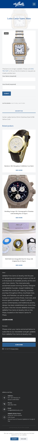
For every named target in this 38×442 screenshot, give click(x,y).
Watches (14, 103)
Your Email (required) (19, 86)
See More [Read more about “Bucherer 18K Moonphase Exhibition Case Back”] (19, 170)
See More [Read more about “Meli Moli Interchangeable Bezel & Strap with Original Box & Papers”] (19, 265)
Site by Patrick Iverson (23, 427)
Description (19, 111)
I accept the (11, 348)
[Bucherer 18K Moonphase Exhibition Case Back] (19, 146)
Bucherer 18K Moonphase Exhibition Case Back (19, 166)
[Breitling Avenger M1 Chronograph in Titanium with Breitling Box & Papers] (19, 191)
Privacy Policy (14, 348)
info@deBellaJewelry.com (15, 410)
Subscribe (19, 344)
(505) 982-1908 (12, 405)
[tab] (19, 111)
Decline (23, 439)
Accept (14, 439)
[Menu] (34, 4)
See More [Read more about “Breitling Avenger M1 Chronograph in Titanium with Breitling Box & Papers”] (19, 217)
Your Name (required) (19, 77)
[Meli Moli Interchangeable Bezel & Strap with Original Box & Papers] (19, 239)
